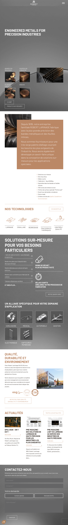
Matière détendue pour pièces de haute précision (16, 269)
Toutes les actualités (53, 413)
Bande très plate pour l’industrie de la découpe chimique (15, 262)
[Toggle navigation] (63, 3)
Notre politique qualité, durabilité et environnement (18, 400)
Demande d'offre (49, 496)
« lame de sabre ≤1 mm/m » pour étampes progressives (17, 256)
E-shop (9, 102)
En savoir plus (56, 209)
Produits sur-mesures (14, 106)
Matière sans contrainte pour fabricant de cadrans (17, 276)
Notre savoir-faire (54, 294)
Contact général (19, 496)
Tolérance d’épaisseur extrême (14, 281)
